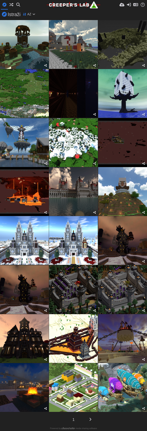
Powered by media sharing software (73, 428)
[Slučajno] (11, 5)
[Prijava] (128, 5)
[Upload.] (121, 5)
